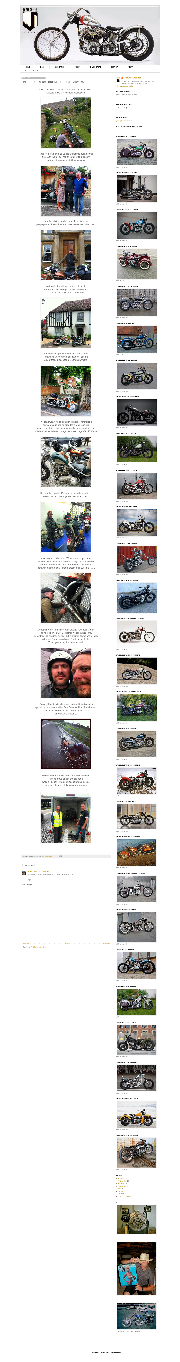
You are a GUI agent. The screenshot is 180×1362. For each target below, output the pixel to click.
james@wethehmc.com (124, 121)
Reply (29, 880)
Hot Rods (121, 1183)
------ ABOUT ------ (131, 67)
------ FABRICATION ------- (59, 67)
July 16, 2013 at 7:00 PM (41, 871)
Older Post (106, 943)
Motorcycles (122, 1181)
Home (67, 943)
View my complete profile (124, 86)
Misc (119, 1189)
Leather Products (124, 1196)
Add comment (27, 885)
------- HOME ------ (28, 67)
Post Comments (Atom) (38, 947)
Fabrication (122, 1186)
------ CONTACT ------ (115, 67)
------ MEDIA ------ (77, 67)
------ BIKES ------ (42, 67)
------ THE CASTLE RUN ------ (32, 71)
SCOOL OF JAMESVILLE (132, 78)
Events (120, 1191)
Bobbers (121, 1178)
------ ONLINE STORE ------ (95, 67)
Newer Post (26, 943)
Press (120, 1194)
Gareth (30, 871)
